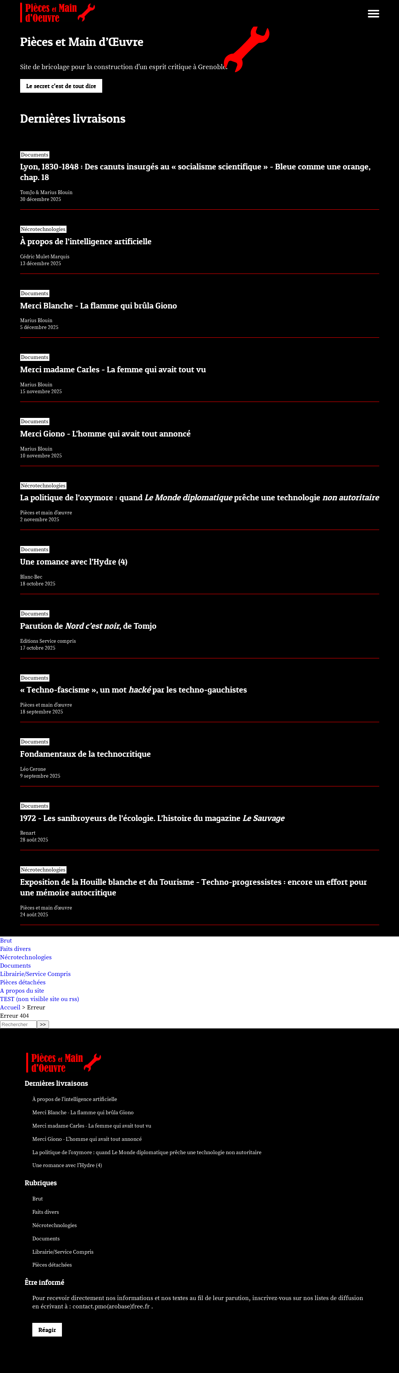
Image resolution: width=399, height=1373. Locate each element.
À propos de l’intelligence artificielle (74, 1099)
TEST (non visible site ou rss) (39, 999)
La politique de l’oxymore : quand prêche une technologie (146, 1152)
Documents (15, 966)
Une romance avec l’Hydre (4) (67, 1165)
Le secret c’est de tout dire (61, 86)
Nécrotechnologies (26, 957)
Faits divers (15, 949)
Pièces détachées (23, 982)
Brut (6, 940)
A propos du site (22, 991)
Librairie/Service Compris (35, 974)
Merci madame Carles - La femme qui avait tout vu (91, 1125)
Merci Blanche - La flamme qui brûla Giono (83, 1112)
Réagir (47, 1329)
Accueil (10, 1007)
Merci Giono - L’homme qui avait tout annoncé (87, 1139)
